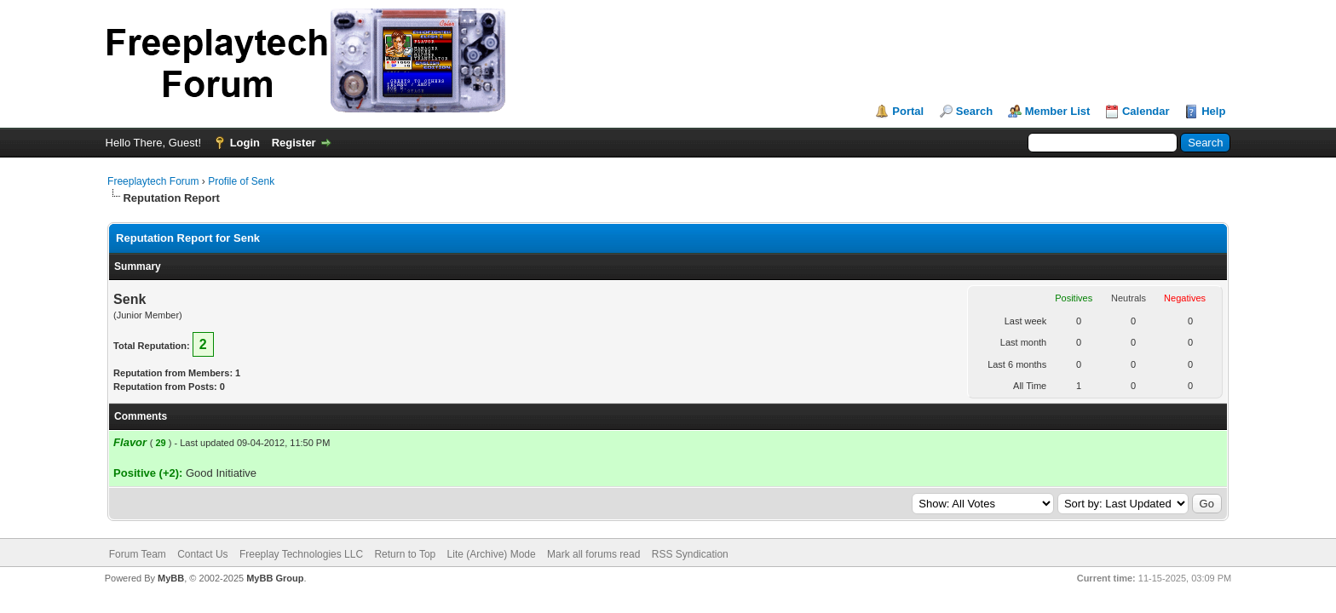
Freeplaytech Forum (153, 181)
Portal (908, 111)
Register (294, 142)
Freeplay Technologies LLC (301, 554)
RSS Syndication (690, 554)
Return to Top (404, 554)
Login (245, 142)
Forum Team (137, 554)
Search (974, 111)
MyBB (171, 578)
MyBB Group (274, 578)
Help (1213, 111)
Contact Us (202, 554)
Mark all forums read (593, 554)
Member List (1058, 111)
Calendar (1146, 111)
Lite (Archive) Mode (491, 554)
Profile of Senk (241, 181)
